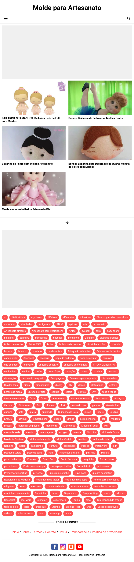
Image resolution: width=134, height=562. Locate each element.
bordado (37, 351)
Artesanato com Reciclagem (47, 330)
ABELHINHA (18, 317)
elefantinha (97, 385)
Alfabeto (52, 317)
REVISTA (36, 486)
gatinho (8, 412)
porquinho (88, 459)
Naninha (8, 445)
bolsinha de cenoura (70, 344)
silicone (120, 493)
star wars (26, 500)
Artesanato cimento (15, 330)
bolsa (50, 344)
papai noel (69, 445)
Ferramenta (59, 398)
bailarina (9, 337)
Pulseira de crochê (59, 473)
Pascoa (85, 445)
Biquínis (89, 337)
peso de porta (34, 452)
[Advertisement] (67, 52)
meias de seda (12, 432)
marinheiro (51, 425)
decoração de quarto (33, 378)
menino (30, 432)
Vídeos (8, 513)
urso (89, 506)
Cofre (39, 371)
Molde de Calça (110, 432)
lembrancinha (40, 418)
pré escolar (103, 466)
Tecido (76, 500)
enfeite (113, 385)
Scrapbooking (90, 493)
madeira (115, 418)
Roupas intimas (79, 486)
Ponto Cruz (48, 459)
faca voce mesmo (14, 398)
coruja (84, 371)
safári (55, 493)
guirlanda (47, 412)
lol (103, 418)
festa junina (102, 398)
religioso (9, 486)
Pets (51, 452)
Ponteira (31, 459)
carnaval (107, 358)
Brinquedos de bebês (108, 351)
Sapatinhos (70, 493)
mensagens (46, 432)
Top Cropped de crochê (109, 500)
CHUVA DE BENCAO (104, 364)
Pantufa (53, 445)
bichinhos (73, 337)
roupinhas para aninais (16, 493)
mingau (63, 432)
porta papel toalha (61, 466)
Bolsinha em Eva (96, 344)
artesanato (99, 324)
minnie (77, 432)
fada (32, 398)
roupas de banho (56, 486)
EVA (94, 391)
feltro (43, 398)
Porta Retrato (84, 466)
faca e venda (109, 391)
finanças (119, 398)
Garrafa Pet (112, 405)
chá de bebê (10, 364)
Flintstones (24, 405)
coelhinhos (10, 371)
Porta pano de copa (34, 466)
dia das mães (109, 378)
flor (38, 405)
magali (8, 425)
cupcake (112, 371)
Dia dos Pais (11, 385)
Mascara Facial (89, 425)
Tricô (26, 506)
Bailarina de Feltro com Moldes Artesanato (27, 163)
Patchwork (101, 445)
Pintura (105, 452)
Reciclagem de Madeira (17, 479)
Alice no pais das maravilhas (112, 317)
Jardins (114, 412)
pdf (115, 445)
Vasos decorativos (108, 506)
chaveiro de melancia (75, 364)
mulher (120, 439)
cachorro (44, 358)
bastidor (57, 337)
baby (98, 330)
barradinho (41, 337)
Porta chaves (107, 459)
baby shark (113, 330)
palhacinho (37, 445)
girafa (32, 412)
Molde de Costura (14, 439)
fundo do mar (78, 405)
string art (42, 500)
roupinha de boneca (105, 486)
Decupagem (57, 378)
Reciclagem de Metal (47, 479)
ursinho (56, 506)
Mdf (106, 425)
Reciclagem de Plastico (106, 479)
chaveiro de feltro (48, 364)
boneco (22, 351)
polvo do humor (12, 459)
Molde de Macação (40, 439)
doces (81, 385)
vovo (41, 513)
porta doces (10, 466)
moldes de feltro (101, 439)
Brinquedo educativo (79, 351)
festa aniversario (80, 398)
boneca (8, 351)
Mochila (91, 432)
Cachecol (29, 358)
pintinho (90, 452)
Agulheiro (36, 317)
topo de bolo (11, 506)
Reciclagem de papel (76, 479)
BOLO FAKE (35, 344)
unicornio (40, 506)
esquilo (55, 391)
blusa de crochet (109, 337)
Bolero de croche (13, 344)
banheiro (24, 337)
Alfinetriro (85, 317)
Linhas (70, 418)
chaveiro (28, 364)
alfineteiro (68, 317)
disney (58, 385)
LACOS (8, 418)
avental (86, 330)
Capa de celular (88, 358)
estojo (68, 391)
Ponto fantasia (69, 459)
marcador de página (29, 425)
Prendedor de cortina (15, 473)
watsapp (55, 513)
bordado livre (55, 351)
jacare (100, 412)
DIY (70, 385)
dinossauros (42, 385)
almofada (9, 324)
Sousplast (9, 500)
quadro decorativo (102, 473)
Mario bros (69, 425)
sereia (107, 493)
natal (22, 445)
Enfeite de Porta (36, 391)
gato (21, 412)
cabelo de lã (10, 358)
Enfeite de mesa (13, 391)
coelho (26, 371)
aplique (73, 324)
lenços (57, 418)
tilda (88, 500)
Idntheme (100, 554)
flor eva (50, 405)
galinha (96, 405)
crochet (98, 371)
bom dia (116, 344)
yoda (68, 513)
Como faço (54, 371)
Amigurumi (44, 324)
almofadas (26, 324)
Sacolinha (40, 493)
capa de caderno (65, 358)
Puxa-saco (80, 473)
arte (85, 324)
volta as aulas (25, 513)
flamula (8, 405)
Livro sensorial (88, 418)
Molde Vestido (64, 439)
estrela (82, 391)
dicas (27, 385)
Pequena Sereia (12, 452)
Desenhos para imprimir (83, 378)
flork (62, 405)
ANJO (59, 324)
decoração (10, 378)
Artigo (72, 330)
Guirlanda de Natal (68, 412)
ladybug (22, 418)
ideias (88, 412)
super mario (59, 500)
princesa (38, 473)
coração (70, 371)
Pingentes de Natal (70, 452)
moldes (82, 439)
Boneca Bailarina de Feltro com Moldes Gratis (95, 118)
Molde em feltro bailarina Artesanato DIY (26, 209)
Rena (22, 486)
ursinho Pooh (73, 506)
